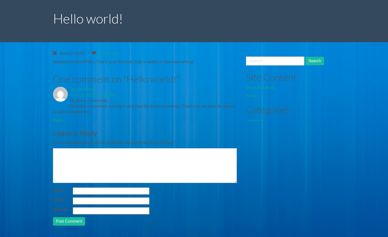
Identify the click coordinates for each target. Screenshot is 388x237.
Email (59, 200)
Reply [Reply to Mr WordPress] (58, 120)
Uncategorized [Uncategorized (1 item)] (254, 120)
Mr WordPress (83, 89)
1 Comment (108, 53)
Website (60, 210)
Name (59, 190)
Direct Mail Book (260, 88)
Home (251, 96)
